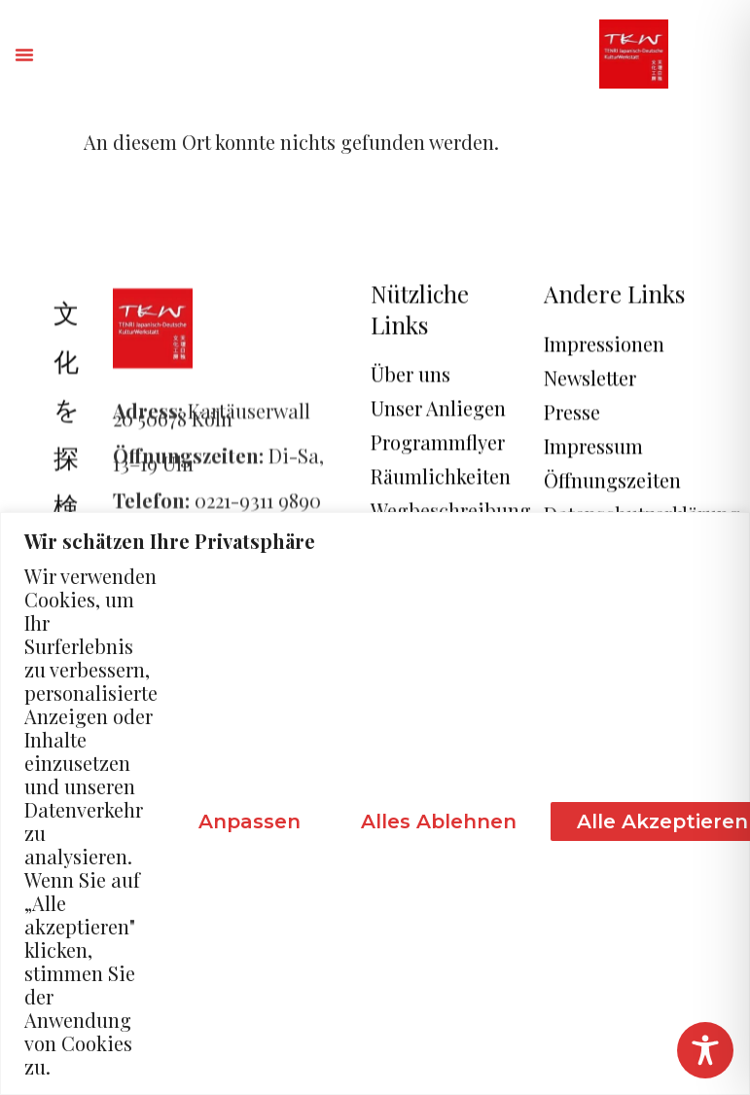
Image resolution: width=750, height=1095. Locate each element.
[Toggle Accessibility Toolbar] (705, 1050)
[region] (375, 803)
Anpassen (249, 821)
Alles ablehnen (439, 821)
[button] (24, 54)
